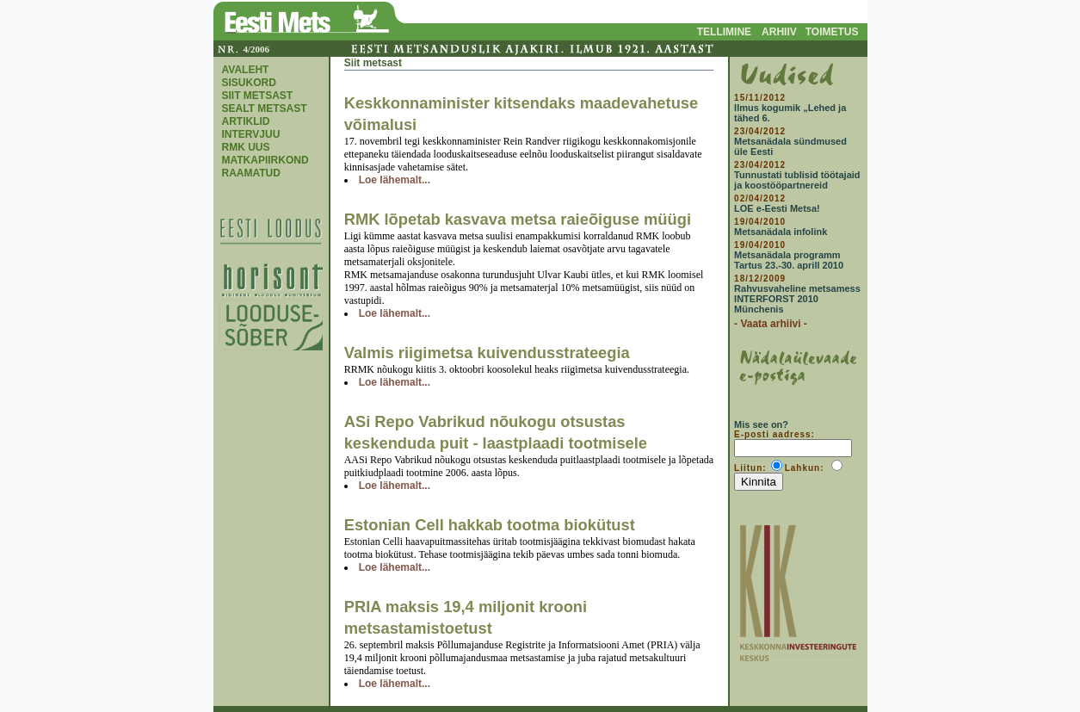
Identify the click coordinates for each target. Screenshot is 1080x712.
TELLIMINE (724, 32)
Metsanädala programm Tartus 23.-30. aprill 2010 (788, 260)
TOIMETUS (832, 32)
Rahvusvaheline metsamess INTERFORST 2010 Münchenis (797, 298)
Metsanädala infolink (780, 231)
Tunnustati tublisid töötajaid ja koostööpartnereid (797, 180)
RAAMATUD (251, 173)
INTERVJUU (251, 134)
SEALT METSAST (264, 108)
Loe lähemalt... (394, 180)
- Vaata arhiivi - (770, 324)
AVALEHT (245, 70)
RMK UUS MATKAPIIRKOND (265, 153)
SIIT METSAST (257, 96)
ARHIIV (779, 32)
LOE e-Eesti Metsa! (777, 208)
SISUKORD (249, 83)
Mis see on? (761, 424)
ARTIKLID (246, 121)
